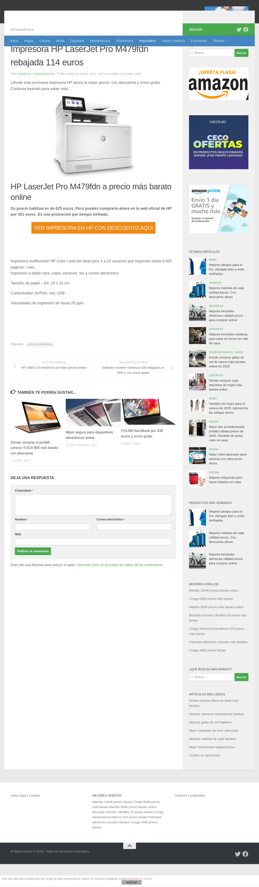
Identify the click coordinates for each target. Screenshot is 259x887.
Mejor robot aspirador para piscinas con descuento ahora (227, 481)
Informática (147, 41)
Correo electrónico (111, 542)
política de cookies (141, 878)
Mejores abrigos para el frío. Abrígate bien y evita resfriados (226, 292)
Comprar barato (221, 375)
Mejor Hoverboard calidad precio (212, 770)
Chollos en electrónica (204, 778)
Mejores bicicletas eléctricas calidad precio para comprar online (226, 338)
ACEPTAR (131, 882)
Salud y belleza (173, 41)
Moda (60, 41)
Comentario (24, 513)
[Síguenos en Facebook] (245, 52)
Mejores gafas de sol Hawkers (210, 745)
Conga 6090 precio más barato (211, 621)
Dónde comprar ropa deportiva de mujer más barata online (225, 408)
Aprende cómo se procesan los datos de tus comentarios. (120, 587)
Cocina (44, 41)
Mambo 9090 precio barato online (133, 830)
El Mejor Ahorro (43, 15)
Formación (199, 41)
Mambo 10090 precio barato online (213, 613)
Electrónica (124, 41)
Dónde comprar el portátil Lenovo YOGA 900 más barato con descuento (35, 470)
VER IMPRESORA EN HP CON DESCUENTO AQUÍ (93, 250)
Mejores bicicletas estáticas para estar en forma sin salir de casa (228, 361)
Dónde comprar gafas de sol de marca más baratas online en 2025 (227, 384)
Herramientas (100, 41)
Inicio (14, 41)
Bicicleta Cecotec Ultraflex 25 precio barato (122, 835)
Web (18, 557)
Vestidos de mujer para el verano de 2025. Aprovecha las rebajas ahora (228, 431)
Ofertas (218, 41)
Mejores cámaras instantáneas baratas (216, 737)
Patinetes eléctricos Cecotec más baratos (218, 665)
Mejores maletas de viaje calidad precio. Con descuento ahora (226, 315)
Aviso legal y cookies (25, 818)
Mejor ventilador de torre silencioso (213, 753)
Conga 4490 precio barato (207, 673)
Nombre (21, 542)
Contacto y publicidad (189, 818)
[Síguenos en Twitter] (239, 52)
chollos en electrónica (40, 366)
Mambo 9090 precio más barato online (216, 630)
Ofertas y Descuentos (37, 96)
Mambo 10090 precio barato (112, 825)
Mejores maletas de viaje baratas (212, 761)
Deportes (77, 41)
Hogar (29, 41)
